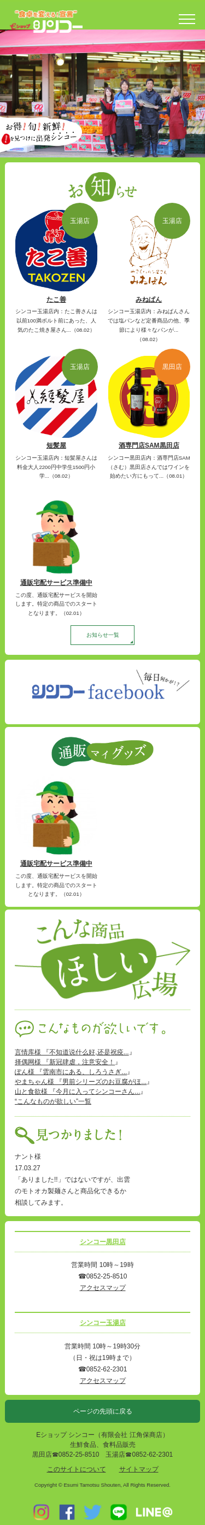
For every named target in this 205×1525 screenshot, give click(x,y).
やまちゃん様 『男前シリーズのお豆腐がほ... (81, 1082)
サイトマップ (139, 1469)
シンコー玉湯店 (103, 1323)
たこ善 (56, 299)
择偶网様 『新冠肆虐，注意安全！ (65, 1062)
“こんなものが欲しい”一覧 (53, 1101)
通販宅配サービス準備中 (56, 582)
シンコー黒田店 (103, 1242)
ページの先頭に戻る (102, 1411)
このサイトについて (76, 1469)
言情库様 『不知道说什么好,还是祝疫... (72, 1052)
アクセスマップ (103, 1288)
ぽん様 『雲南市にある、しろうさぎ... (71, 1072)
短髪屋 (56, 445)
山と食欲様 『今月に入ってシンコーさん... (77, 1091)
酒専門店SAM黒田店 (149, 445)
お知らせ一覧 (102, 635)
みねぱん (149, 299)
